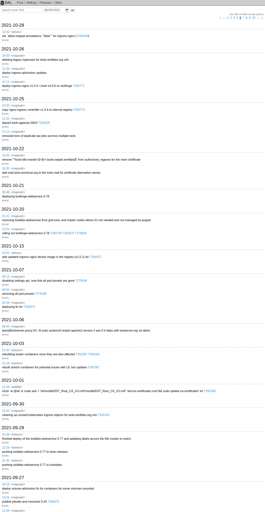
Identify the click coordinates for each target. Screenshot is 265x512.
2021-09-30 (12, 404)
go (72, 10)
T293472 (95, 256)
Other (58, 2)
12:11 (5, 81)
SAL (6, 2)
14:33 (5, 105)
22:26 (5, 447)
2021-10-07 (12, 269)
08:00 (5, 289)
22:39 (5, 434)
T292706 (56, 233)
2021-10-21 (12, 185)
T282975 (68, 233)
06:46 (5, 326)
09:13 (5, 276)
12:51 (5, 229)
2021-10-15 (12, 246)
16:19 (5, 484)
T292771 (78, 85)
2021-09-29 (12, 427)
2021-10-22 (12, 148)
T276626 (80, 233)
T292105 (103, 415)
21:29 (5, 363)
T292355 (94, 354)
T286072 (53, 501)
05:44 (5, 302)
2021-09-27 (12, 477)
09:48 (5, 192)
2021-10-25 (12, 98)
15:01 (5, 252)
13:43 (5, 410)
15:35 (5, 155)
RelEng (31, 2)
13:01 (5, 497)
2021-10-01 (12, 380)
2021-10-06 (12, 319)
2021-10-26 (12, 48)
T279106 (81, 280)
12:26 (5, 68)
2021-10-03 (12, 343)
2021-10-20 (12, 209)
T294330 (82, 36)
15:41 (5, 216)
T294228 (44, 122)
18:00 (5, 55)
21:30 (5, 350)
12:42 (5, 31)
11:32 (5, 118)
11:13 (5, 131)
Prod (20, 2)
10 (253, 17)
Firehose (45, 2)
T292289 (209, 391)
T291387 (81, 354)
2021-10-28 (12, 25)
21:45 (5, 460)
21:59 (5, 387)
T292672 (29, 306)
